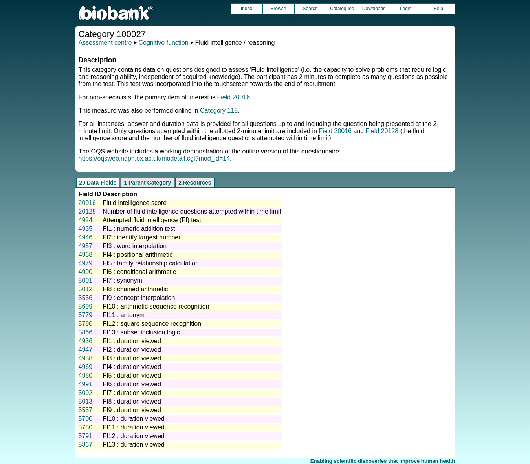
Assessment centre (105, 42)
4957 (86, 246)
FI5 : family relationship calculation (151, 263)
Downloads (373, 8)
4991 (86, 384)
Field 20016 (233, 97)
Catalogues (342, 8)
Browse (278, 8)
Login (405, 8)
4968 (86, 254)
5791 (86, 436)
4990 (86, 272)
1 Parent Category (147, 182)
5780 (86, 427)
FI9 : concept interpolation (139, 297)
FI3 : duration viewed (132, 358)
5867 (86, 444)
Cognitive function (163, 42)
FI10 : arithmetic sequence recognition (156, 306)
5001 (86, 280)
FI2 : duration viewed (132, 349)
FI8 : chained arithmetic (135, 289)
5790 (86, 323)
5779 (86, 315)
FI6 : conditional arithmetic (139, 272)
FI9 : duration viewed (132, 410)
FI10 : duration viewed (133, 418)
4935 (86, 228)
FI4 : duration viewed (132, 367)
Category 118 (219, 110)
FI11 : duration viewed (133, 427)
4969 (86, 367)
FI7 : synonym (122, 280)
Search (310, 8)
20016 (87, 202)
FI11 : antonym (124, 315)
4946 (86, 237)
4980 (86, 375)
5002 (86, 392)
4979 (86, 263)
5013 (86, 401)
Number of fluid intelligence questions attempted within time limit (192, 211)
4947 (86, 349)
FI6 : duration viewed (132, 384)
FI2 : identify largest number (141, 237)
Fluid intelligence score (135, 202)
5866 (86, 332)
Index (246, 8)
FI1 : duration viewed (132, 341)
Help (438, 8)
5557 (86, 410)
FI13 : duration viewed (133, 444)
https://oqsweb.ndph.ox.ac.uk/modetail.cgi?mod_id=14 (154, 158)
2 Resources (194, 182)
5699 (86, 306)
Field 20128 (382, 131)
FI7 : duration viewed (132, 392)
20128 (87, 211)
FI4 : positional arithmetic (137, 254)
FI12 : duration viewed (133, 436)
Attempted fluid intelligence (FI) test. (153, 220)
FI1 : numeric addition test (139, 228)
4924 (86, 220)
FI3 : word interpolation (135, 246)
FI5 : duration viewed (132, 375)
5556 (86, 297)
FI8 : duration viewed (132, 401)
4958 (86, 358)
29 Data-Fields (98, 182)
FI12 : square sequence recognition (152, 323)
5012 (86, 289)
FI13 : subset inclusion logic (141, 332)
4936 (86, 341)
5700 (86, 418)
